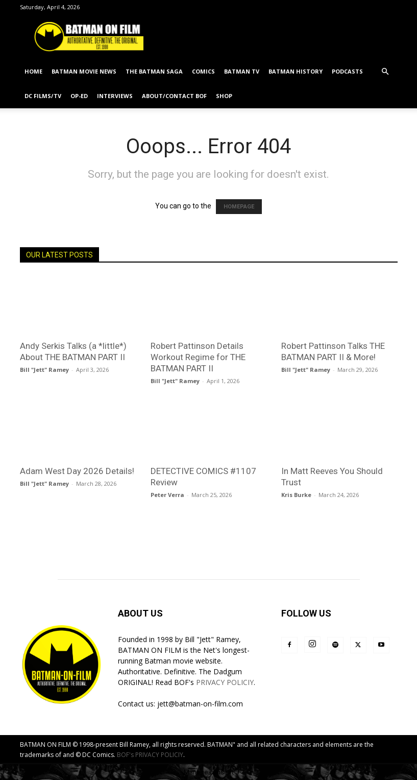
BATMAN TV (241, 71)
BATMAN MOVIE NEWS (84, 71)
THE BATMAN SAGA (154, 71)
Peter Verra (167, 495)
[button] (385, 72)
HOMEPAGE (239, 206)
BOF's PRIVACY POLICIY (150, 754)
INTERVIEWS (115, 96)
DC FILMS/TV (42, 96)
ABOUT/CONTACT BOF (174, 96)
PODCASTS (347, 71)
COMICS (203, 71)
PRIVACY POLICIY (225, 682)
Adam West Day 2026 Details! (77, 471)
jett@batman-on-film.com (200, 703)
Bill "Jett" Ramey (44, 369)
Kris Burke (296, 495)
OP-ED (79, 96)
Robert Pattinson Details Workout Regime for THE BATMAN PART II (198, 357)
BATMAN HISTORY (295, 71)
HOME (33, 71)
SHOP (224, 96)
